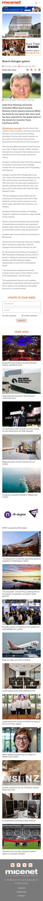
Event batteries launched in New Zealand (18, 821)
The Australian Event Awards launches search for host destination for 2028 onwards (20, 430)
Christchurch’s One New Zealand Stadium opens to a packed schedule (19, 852)
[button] (36, 3)
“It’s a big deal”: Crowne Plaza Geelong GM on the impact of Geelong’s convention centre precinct (20, 594)
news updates (10, 315)
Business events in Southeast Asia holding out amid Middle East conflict (21, 628)
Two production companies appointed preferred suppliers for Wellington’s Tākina (21, 560)
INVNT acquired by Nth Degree (14, 528)
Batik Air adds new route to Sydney (16, 660)
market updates (30, 315)
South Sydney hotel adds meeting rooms (18, 691)
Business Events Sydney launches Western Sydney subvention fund (19, 364)
